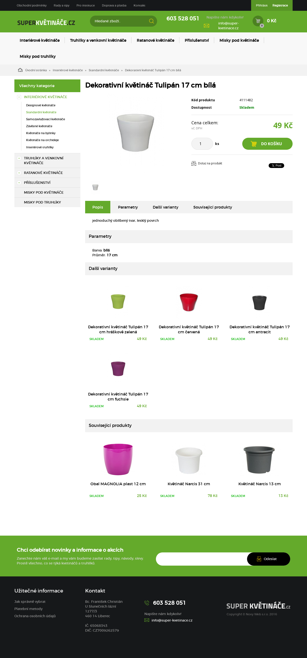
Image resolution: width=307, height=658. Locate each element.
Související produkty (212, 207)
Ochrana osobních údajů (35, 616)
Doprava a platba (114, 5)
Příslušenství (197, 40)
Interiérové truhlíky (39, 147)
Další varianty (165, 207)
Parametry (128, 207)
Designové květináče (40, 105)
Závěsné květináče (39, 126)
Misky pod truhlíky (38, 56)
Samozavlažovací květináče (45, 119)
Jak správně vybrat (30, 601)
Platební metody (28, 609)
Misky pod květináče (239, 40)
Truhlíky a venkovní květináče (98, 40)
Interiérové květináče (39, 40)
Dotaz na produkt (210, 163)
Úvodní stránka (32, 69)
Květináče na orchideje (42, 140)
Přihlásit (262, 5)
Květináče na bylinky (40, 133)
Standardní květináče (104, 70)
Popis (97, 207)
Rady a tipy (61, 5)
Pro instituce (86, 5)
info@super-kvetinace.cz (228, 25)
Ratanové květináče (155, 40)
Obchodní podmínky (32, 5)
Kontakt (139, 5)
